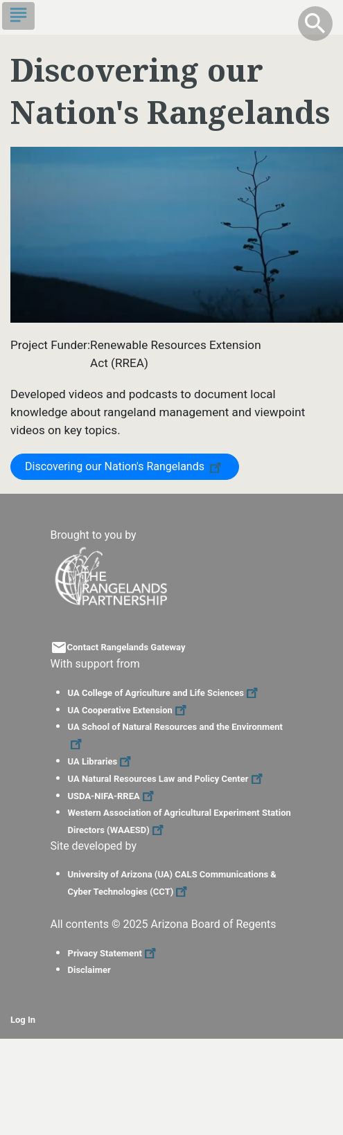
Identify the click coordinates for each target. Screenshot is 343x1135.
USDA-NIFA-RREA (112, 796)
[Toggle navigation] (18, 16)
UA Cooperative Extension (129, 710)
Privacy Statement (113, 953)
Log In (22, 1020)
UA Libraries (101, 761)
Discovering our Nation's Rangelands (125, 465)
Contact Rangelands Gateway (126, 647)
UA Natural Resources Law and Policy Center (167, 779)
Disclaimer (89, 970)
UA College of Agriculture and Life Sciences (164, 693)
